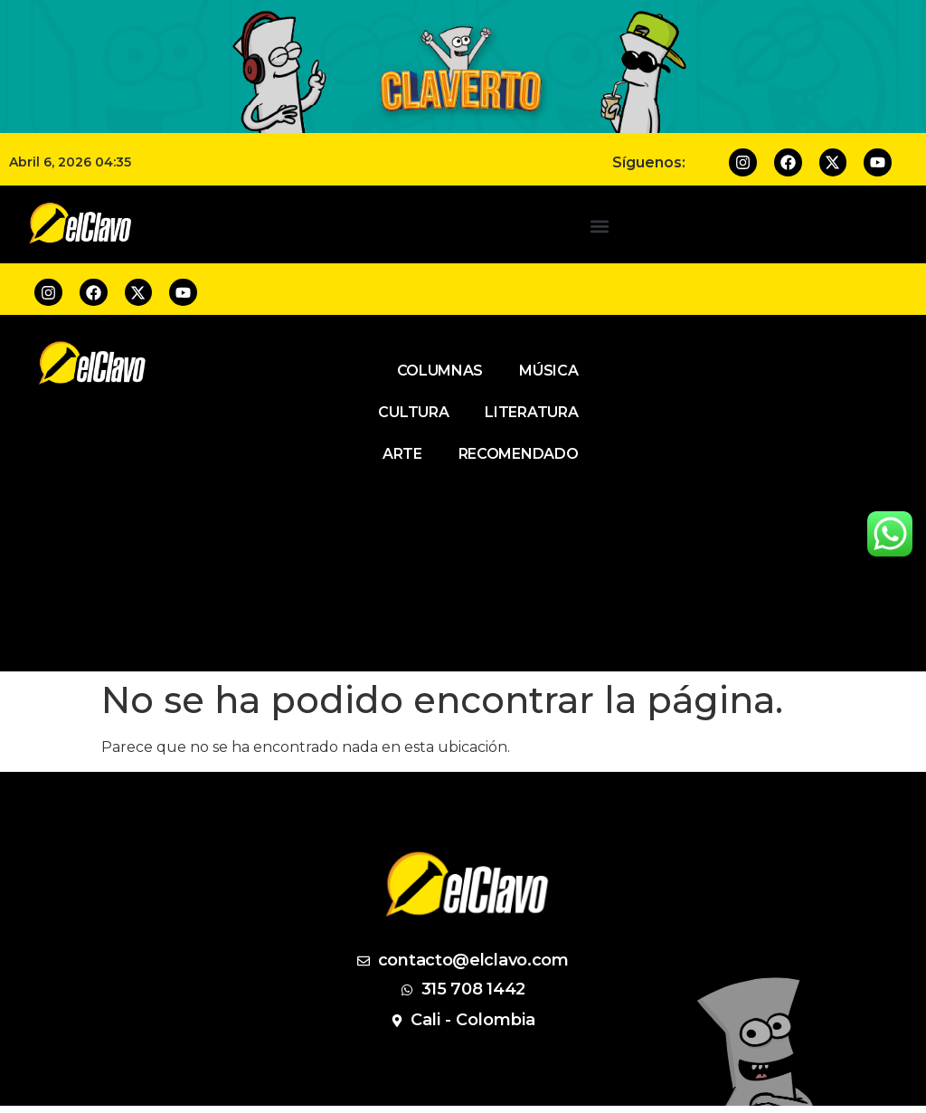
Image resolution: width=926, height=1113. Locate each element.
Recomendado (518, 453)
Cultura (413, 412)
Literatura (531, 412)
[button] (599, 227)
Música (548, 370)
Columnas (440, 370)
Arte (402, 453)
